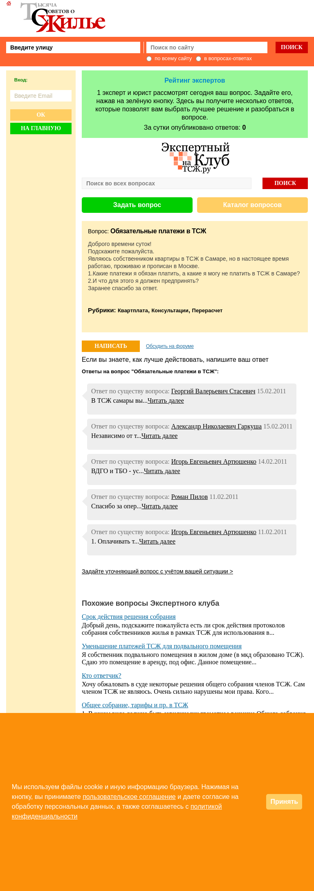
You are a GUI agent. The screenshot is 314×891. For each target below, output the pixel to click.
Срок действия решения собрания (129, 616)
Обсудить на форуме (170, 346)
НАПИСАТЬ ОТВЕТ (110, 347)
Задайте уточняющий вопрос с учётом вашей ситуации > (157, 571)
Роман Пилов (189, 496)
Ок (40, 115)
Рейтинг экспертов (194, 80)
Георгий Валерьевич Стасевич (213, 391)
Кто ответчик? (101, 675)
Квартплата (133, 310)
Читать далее (166, 400)
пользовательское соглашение (129, 796)
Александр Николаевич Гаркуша (216, 426)
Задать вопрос (137, 204)
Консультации (169, 310)
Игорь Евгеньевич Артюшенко (213, 461)
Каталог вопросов (252, 204)
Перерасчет (207, 310)
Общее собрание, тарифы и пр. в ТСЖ (135, 705)
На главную (41, 128)
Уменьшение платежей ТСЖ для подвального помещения (162, 646)
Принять (284, 801)
